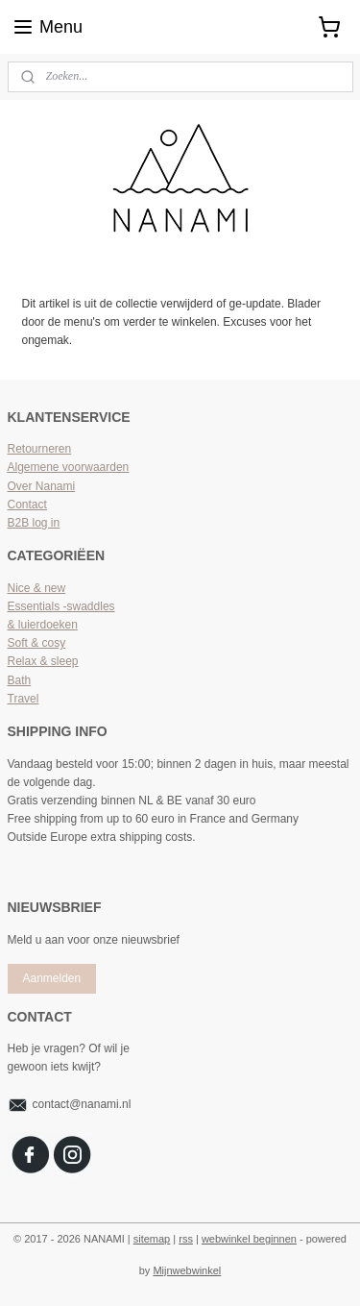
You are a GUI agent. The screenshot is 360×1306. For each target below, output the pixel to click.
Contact (27, 504)
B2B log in (34, 523)
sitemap (152, 1238)
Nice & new (37, 588)
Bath (20, 680)
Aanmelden (51, 978)
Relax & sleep (43, 661)
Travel (23, 698)
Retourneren (40, 449)
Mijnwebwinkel (187, 1270)
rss (186, 1238)
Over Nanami (42, 486)
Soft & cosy (37, 643)
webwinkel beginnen (249, 1238)
